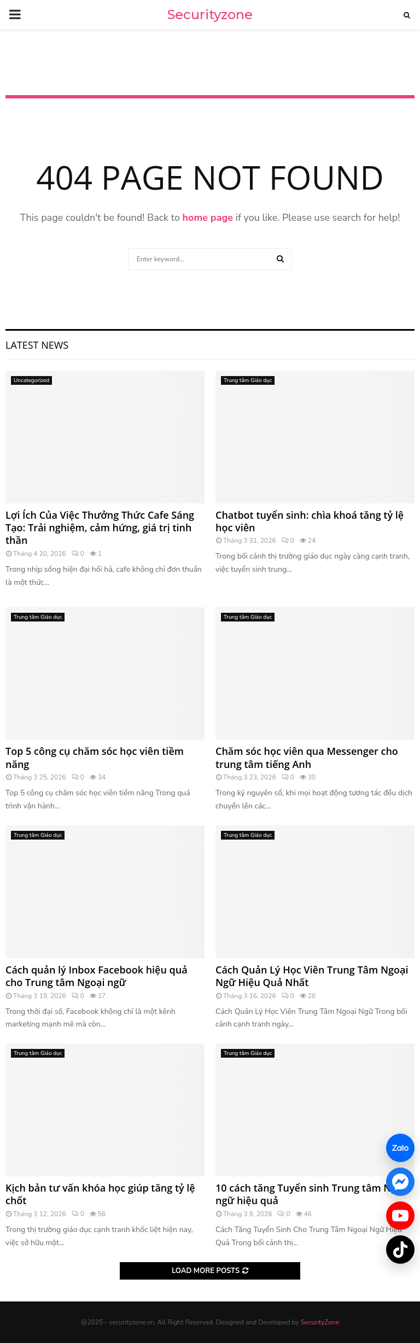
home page (208, 217)
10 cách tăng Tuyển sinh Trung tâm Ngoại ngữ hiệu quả (313, 1194)
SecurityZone (320, 1322)
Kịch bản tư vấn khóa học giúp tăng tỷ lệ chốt (100, 1194)
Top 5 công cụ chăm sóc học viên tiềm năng (94, 757)
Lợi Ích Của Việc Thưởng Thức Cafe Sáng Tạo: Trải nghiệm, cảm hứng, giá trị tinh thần (99, 527)
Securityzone (210, 14)
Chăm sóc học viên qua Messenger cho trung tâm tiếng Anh (306, 757)
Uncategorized (31, 380)
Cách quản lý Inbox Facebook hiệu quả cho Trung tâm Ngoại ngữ (96, 976)
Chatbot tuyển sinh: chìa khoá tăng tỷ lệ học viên (309, 521)
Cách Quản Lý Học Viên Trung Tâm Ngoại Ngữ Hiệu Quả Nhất (311, 976)
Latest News (36, 344)
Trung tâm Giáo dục (248, 380)
